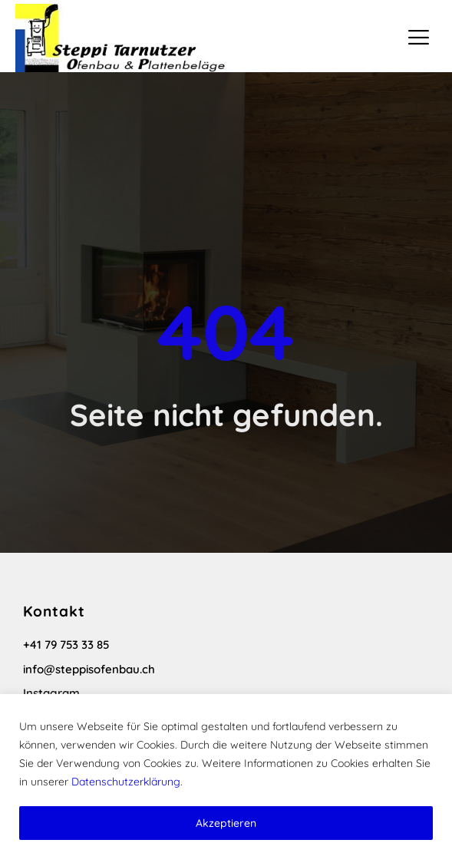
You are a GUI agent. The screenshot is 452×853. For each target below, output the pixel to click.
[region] (226, 773)
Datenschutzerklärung (125, 782)
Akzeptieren (226, 823)
